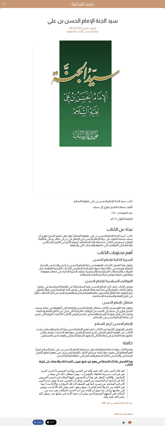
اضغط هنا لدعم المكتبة (123, 414)
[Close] (4, 4)
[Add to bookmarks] (124, 422)
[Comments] (130, 422)
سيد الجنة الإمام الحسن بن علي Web (117, 403)
